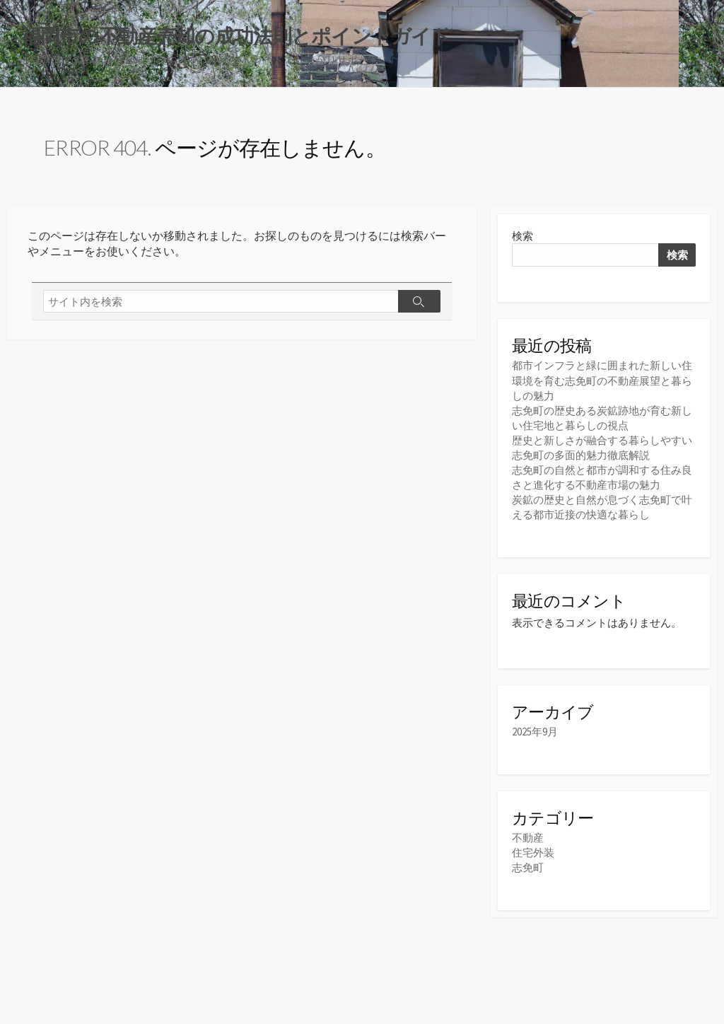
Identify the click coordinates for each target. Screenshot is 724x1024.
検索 (522, 236)
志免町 (528, 867)
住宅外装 (533, 852)
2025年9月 (535, 731)
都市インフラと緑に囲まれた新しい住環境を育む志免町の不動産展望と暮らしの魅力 (602, 380)
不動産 (528, 837)
